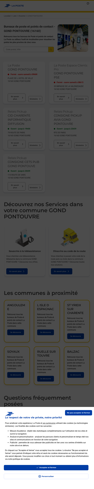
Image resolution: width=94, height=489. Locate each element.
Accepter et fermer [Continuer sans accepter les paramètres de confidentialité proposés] (47, 467)
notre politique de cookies (19, 459)
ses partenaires (49, 423)
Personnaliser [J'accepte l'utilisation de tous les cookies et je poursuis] (48, 476)
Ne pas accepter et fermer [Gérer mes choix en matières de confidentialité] (78, 413)
